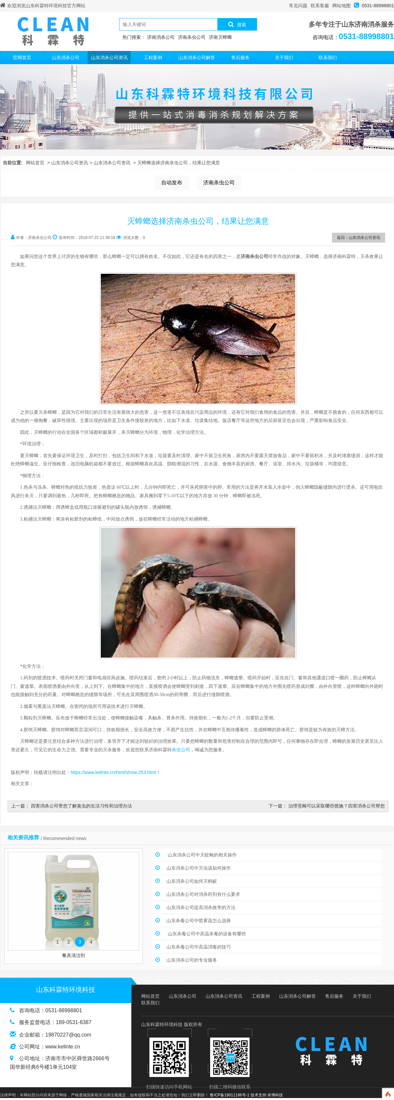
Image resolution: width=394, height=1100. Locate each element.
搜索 (237, 24)
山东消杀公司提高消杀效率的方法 (200, 907)
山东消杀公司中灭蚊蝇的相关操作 (201, 854)
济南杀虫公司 (219, 182)
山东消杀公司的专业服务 (191, 960)
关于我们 (284, 57)
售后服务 (240, 57)
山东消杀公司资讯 (109, 57)
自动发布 (171, 182)
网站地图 (341, 5)
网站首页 (35, 162)
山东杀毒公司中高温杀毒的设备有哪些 (206, 933)
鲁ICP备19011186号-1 (229, 1095)
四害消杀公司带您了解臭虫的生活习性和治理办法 (81, 805)
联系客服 (320, 5)
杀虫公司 (181, 749)
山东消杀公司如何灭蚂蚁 (191, 881)
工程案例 (153, 57)
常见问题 (298, 5)
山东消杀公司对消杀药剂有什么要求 (203, 894)
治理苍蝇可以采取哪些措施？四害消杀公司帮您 (336, 805)
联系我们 (327, 57)
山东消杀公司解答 (196, 57)
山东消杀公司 (65, 57)
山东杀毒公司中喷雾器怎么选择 (198, 920)
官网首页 (22, 57)
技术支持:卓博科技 (267, 1095)
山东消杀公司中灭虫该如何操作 (198, 868)
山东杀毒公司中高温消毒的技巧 (198, 946)
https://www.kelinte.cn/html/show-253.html (113, 772)
